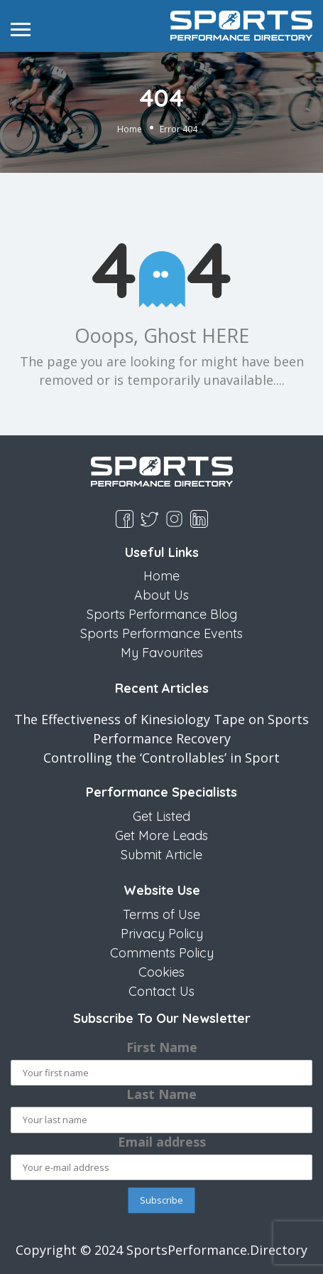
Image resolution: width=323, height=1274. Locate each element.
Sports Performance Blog (162, 614)
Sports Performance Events (161, 633)
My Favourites (162, 652)
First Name (161, 1047)
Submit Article (161, 854)
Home (129, 128)
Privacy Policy (162, 933)
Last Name (161, 1094)
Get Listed (161, 816)
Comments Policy (162, 953)
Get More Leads (161, 835)
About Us (161, 595)
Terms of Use (161, 914)
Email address (162, 1141)
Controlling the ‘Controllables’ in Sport (161, 757)
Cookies (161, 972)
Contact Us (161, 991)
